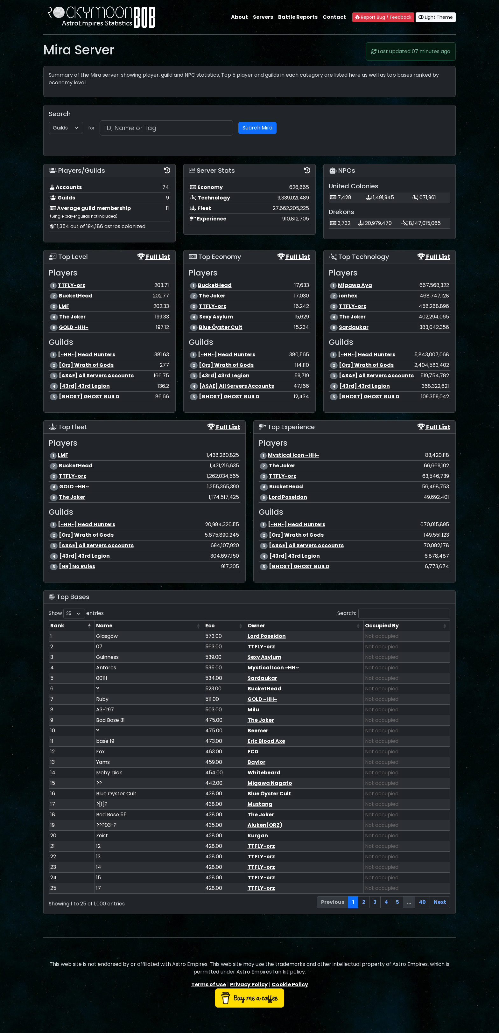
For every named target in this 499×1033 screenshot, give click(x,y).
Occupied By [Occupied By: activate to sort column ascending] (382, 625)
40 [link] (422, 902)
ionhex (348, 295)
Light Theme (435, 17)
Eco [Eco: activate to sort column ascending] (210, 625)
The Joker (72, 316)
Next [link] (440, 902)
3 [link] (374, 902)
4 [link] (386, 902)
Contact (334, 17)
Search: (393, 613)
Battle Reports (298, 17)
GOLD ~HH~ (73, 327)
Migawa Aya (355, 285)
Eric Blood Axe (266, 741)
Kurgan (258, 835)
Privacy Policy (249, 984)
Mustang (260, 804)
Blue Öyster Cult (220, 327)
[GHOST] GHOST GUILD (89, 396)
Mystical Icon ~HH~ (293, 455)
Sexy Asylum (216, 316)
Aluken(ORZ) (265, 825)
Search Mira (257, 127)
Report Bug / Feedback (383, 17)
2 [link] (363, 902)
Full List (153, 256)
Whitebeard (264, 772)
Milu (253, 709)
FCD (253, 751)
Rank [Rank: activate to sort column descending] (57, 625)
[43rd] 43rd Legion (84, 386)
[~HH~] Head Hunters (86, 354)
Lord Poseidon (288, 497)
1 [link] (353, 902)
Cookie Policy (290, 984)
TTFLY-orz (71, 285)
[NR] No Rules (77, 566)
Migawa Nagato (270, 783)
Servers (263, 17)
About (239, 17)
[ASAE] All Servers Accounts (96, 375)
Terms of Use (208, 984)
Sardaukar (354, 327)
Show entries (76, 613)
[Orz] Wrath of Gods (86, 365)
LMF (64, 306)
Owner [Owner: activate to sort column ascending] (256, 625)
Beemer (258, 730)
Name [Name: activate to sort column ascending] (104, 625)
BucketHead (76, 295)
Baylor (256, 762)
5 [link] (397, 902)
